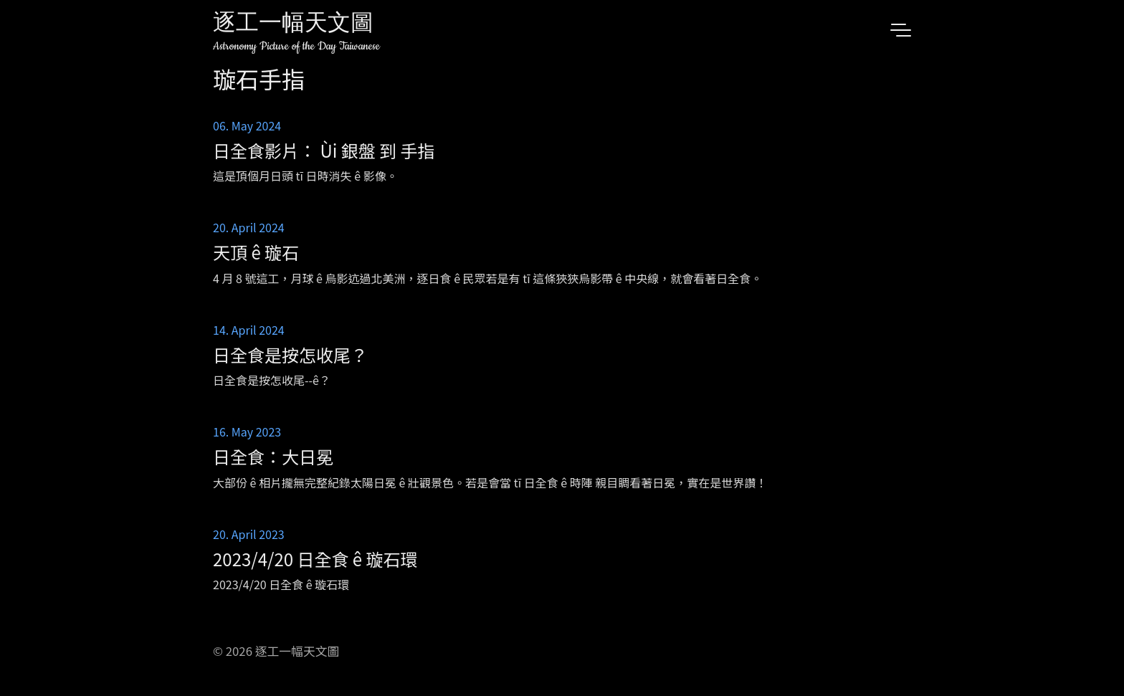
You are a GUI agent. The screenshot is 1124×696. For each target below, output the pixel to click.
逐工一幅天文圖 (293, 24)
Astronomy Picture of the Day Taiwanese (296, 46)
